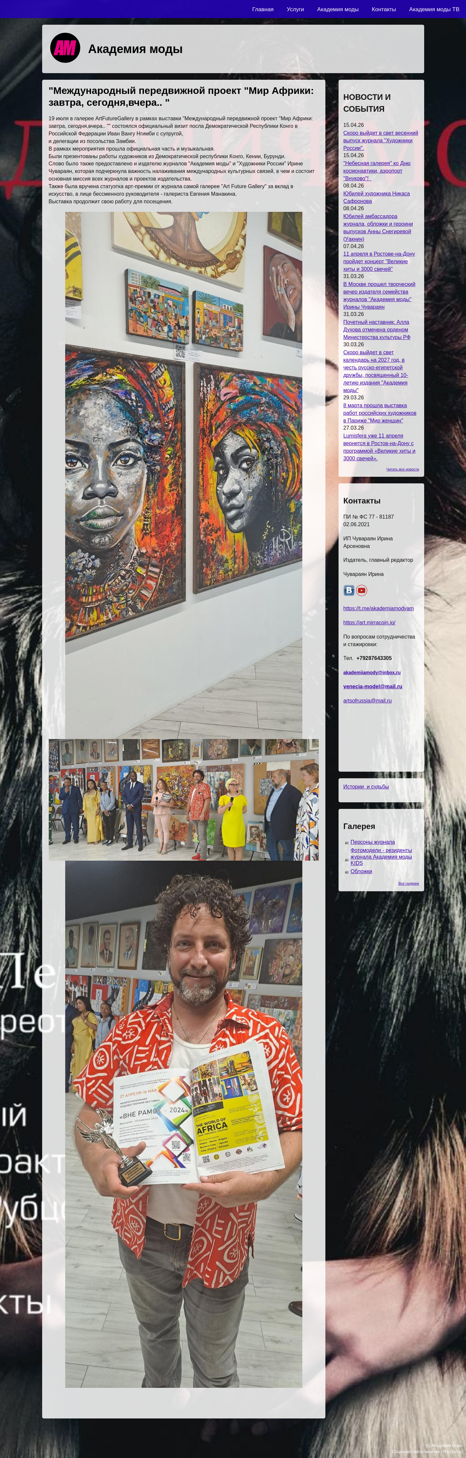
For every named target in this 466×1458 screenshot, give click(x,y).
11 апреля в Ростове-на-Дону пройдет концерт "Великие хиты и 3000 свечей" (379, 261)
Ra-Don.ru (453, 1451)
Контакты (384, 9)
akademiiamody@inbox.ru (372, 672)
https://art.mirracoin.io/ (369, 622)
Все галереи (408, 883)
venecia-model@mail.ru (372, 686)
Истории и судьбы (366, 786)
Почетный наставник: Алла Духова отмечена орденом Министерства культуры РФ (377, 329)
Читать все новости (402, 469)
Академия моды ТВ (434, 9)
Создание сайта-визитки (416, 1451)
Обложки (361, 871)
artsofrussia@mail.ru (367, 700)
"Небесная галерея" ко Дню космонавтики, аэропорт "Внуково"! (377, 170)
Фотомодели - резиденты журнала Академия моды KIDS (381, 856)
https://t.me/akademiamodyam (378, 608)
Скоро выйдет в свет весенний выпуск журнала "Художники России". (380, 140)
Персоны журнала (373, 842)
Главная (263, 9)
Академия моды (338, 9)
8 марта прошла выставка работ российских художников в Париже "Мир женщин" (380, 413)
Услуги (295, 9)
